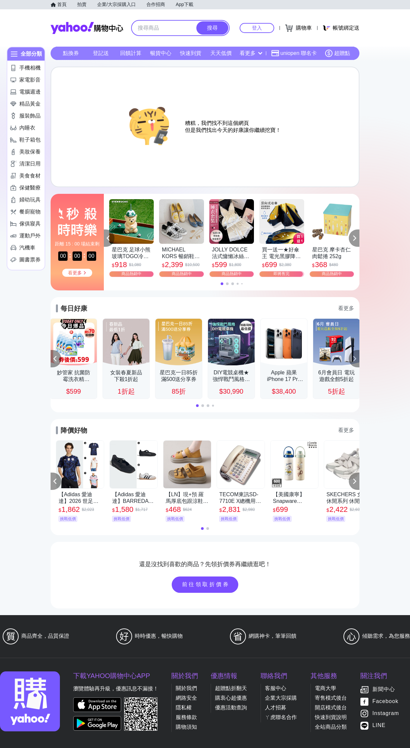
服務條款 (186, 717)
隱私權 (184, 707)
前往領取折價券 (206, 584)
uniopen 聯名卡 (294, 53)
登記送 (101, 53)
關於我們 (186, 688)
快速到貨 (190, 53)
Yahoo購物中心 (87, 28)
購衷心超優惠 (231, 698)
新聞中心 (383, 689)
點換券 (71, 53)
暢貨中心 (160, 53)
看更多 (251, 53)
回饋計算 (130, 53)
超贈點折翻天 (231, 688)
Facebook (385, 701)
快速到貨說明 (331, 717)
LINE (379, 725)
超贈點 (337, 53)
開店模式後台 (331, 707)
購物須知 (186, 727)
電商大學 (325, 688)
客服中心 (275, 688)
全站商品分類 (331, 727)
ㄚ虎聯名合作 (281, 717)
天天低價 (221, 53)
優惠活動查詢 (231, 707)
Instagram (385, 713)
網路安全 (186, 698)
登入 (257, 28)
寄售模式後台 (331, 698)
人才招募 (275, 707)
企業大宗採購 (281, 698)
